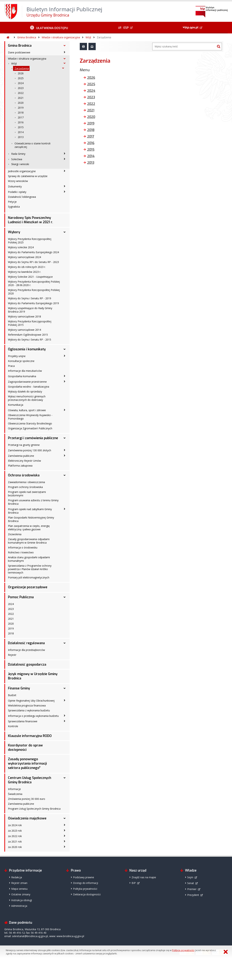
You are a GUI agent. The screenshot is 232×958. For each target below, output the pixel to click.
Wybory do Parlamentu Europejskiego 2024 (33, 252)
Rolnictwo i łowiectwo (21, 552)
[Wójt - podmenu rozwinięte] (64, 63)
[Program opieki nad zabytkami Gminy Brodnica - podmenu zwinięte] (64, 509)
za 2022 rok (15, 836)
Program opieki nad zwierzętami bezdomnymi (27, 493)
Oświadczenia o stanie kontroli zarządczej (32, 145)
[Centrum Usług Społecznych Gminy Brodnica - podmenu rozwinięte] (64, 778)
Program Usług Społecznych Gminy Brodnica (34, 808)
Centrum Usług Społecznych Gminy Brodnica (29, 780)
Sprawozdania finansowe (22, 721)
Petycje (12, 201)
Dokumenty (15, 186)
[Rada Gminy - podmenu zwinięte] (64, 153)
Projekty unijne (17, 356)
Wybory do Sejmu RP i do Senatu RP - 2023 (33, 262)
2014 (21, 132)
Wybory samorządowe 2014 (24, 329)
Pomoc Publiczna (21, 597)
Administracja (19, 906)
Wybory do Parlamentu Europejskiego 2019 (33, 303)
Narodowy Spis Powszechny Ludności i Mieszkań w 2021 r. (30, 220)
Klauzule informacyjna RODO (30, 736)
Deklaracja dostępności (87, 894)
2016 (21, 122)
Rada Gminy (18, 153)
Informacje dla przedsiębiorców (26, 650)
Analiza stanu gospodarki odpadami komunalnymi (29, 559)
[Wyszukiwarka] (184, 46)
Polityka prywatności (85, 888)
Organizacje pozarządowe (27, 587)
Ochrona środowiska (24, 475)
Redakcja (16, 877)
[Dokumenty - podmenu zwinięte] (64, 186)
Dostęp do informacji (85, 883)
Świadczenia (15, 794)
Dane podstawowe (19, 52)
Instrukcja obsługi (21, 900)
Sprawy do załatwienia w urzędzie (27, 176)
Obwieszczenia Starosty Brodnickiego (30, 423)
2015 (21, 127)
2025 (21, 78)
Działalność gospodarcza (27, 664)
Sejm (190, 877)
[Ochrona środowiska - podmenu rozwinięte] (64, 475)
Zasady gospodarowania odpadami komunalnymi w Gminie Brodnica (28, 540)
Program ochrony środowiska (25, 487)
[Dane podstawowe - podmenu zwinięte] (64, 52)
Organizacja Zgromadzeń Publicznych (30, 428)
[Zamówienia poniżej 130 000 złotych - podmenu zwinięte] (64, 450)
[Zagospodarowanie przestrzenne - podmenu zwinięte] (64, 381)
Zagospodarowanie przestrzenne (27, 381)
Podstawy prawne (83, 877)
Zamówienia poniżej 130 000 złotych (29, 450)
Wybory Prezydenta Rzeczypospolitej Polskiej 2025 (29, 240)
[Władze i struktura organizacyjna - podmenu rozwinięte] (64, 59)
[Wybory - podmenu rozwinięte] (64, 232)
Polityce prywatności (183, 950)
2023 (21, 88)
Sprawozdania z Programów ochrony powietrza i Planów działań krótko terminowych (29, 569)
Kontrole (13, 726)
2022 (21, 93)
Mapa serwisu (19, 888)
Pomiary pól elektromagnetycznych (28, 577)
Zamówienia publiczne (21, 455)
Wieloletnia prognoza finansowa (27, 705)
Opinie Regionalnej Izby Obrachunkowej (31, 700)
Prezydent (193, 895)
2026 (21, 73)
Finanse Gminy (19, 688)
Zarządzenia (104, 37)
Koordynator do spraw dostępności (25, 747)
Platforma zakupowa (20, 465)
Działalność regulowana (26, 643)
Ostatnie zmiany (20, 894)
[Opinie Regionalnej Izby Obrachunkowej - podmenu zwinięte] (64, 700)
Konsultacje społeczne (21, 361)
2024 (21, 83)
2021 (21, 98)
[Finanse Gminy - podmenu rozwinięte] (64, 688)
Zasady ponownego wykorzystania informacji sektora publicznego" (27, 763)
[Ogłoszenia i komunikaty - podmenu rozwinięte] (64, 349)
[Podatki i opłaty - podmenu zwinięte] (64, 192)
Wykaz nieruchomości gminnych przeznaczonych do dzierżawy (26, 398)
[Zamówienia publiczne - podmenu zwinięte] (64, 455)
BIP (134, 883)
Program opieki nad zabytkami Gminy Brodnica (30, 510)
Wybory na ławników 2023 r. (24, 272)
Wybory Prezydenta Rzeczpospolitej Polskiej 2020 (34, 291)
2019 (21, 107)
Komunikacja (15, 404)
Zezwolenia (14, 534)
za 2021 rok (15, 841)
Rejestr (12, 655)
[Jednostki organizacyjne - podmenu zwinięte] (64, 171)
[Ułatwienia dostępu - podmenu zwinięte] (49, 27)
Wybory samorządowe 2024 (24, 257)
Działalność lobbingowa (22, 197)
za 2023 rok (15, 830)
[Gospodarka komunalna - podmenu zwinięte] (64, 376)
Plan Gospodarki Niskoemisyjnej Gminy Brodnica (31, 519)
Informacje (14, 789)
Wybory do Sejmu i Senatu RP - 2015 (29, 339)
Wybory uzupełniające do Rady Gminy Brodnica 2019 (30, 309)
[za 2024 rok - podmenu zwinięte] (64, 825)
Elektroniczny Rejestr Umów (24, 460)
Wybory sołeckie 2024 (21, 247)
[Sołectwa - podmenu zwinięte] (64, 159)
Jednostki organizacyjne (22, 171)
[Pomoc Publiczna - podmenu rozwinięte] (64, 597)
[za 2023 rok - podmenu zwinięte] (64, 830)
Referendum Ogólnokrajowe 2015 (28, 334)
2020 (21, 102)
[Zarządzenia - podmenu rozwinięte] (63, 68)
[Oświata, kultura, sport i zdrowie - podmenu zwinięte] (64, 410)
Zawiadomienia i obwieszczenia (26, 482)
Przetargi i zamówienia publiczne (33, 438)
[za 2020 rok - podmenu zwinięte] (64, 847)
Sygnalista (14, 206)
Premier (191, 889)
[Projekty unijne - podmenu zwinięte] (64, 356)
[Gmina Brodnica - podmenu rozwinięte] (64, 45)
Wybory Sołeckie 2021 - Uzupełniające (30, 276)
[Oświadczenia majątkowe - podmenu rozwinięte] (64, 818)
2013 (21, 137)
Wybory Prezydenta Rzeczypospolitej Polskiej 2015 (29, 323)
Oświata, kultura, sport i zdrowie (27, 410)
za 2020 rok (15, 847)
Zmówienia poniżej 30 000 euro (26, 799)
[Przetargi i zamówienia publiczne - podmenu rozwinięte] (64, 438)
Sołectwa (16, 159)
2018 (21, 112)
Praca (11, 366)
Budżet (12, 695)
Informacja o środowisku (22, 547)
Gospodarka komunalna (22, 376)
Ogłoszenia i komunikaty (27, 349)
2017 (21, 117)
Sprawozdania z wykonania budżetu (29, 710)
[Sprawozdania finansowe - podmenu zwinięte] (64, 721)
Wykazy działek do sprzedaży (25, 391)
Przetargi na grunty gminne (24, 445)
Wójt (88, 37)
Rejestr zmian (19, 883)
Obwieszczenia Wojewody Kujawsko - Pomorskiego (30, 416)
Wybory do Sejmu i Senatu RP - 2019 (29, 298)
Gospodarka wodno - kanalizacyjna (28, 386)
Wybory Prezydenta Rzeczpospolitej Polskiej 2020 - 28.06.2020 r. (34, 283)
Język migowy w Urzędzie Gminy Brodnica (32, 676)
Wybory (14, 232)
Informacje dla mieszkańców (25, 370)
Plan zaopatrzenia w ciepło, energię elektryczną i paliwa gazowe (29, 527)
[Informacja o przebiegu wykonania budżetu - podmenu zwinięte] (64, 715)
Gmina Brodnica (26, 37)
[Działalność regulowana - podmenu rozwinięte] (64, 643)
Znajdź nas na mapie (144, 877)
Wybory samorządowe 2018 (24, 316)
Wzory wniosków (18, 181)
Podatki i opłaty (17, 192)
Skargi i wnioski (20, 164)
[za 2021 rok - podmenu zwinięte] (64, 841)
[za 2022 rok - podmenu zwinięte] (64, 836)
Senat (190, 883)
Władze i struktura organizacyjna (61, 37)
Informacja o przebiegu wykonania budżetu (33, 716)
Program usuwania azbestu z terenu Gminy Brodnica (33, 502)
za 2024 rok (15, 825)
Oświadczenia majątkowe (27, 818)
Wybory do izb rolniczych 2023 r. (27, 267)
